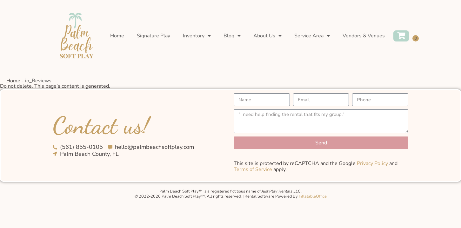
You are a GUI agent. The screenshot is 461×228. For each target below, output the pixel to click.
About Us (267, 35)
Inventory (197, 35)
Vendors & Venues (364, 35)
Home (117, 35)
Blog (232, 35)
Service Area (312, 35)
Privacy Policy (372, 163)
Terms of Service (253, 169)
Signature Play (153, 35)
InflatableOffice (313, 196)
